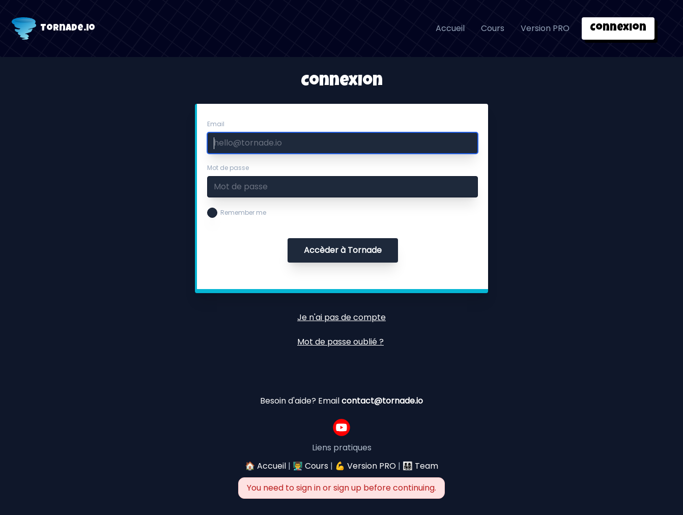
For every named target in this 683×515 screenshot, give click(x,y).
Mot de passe (228, 168)
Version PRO (545, 28)
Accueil (450, 28)
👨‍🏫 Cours (310, 466)
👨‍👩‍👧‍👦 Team (420, 466)
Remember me (243, 213)
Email (215, 124)
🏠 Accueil (265, 466)
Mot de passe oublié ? (340, 342)
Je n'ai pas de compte (341, 317)
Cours (492, 28)
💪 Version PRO (365, 466)
